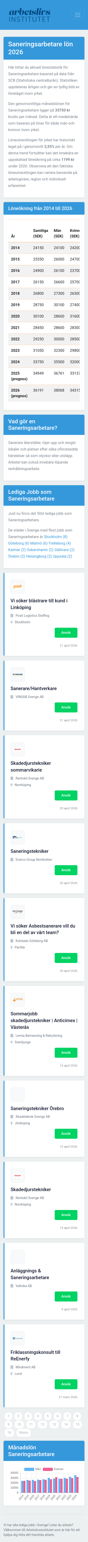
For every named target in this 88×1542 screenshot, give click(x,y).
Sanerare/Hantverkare (34, 688)
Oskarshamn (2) (40, 550)
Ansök (66, 632)
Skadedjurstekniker (31, 1189)
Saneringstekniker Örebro (37, 1108)
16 (9, 1432)
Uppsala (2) (62, 556)
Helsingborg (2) (39, 556)
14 (66, 1424)
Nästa (23, 1432)
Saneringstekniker (30, 851)
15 (78, 1424)
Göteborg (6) (18, 543)
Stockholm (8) (55, 537)
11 (31, 1424)
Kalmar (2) (17, 550)
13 (54, 1424)
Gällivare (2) (64, 550)
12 (42, 1424)
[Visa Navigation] (77, 15)
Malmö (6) (39, 543)
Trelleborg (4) (59, 543)
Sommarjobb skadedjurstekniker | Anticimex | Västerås (44, 1020)
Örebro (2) (16, 556)
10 (19, 1424)
